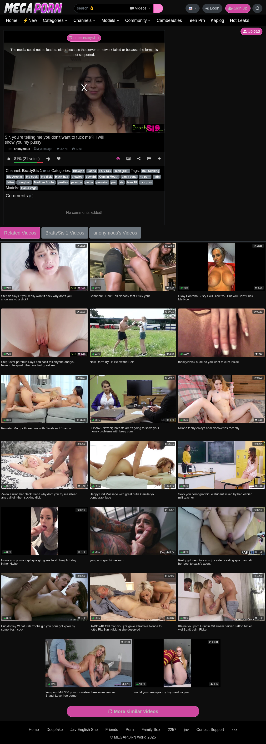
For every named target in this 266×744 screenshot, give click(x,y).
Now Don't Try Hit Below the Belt (112, 362)
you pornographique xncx (107, 560)
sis (122, 182)
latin (157, 176)
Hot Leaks (239, 20)
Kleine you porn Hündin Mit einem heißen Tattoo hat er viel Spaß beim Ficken (215, 627)
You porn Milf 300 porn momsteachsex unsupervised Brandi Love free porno (80, 693)
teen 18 (132, 182)
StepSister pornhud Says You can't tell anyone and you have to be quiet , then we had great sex (38, 363)
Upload (251, 31)
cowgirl (91, 176)
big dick (46, 176)
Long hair (24, 182)
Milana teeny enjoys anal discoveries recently (208, 428)
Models (110, 20)
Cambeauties (169, 20)
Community (138, 20)
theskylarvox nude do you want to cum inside (208, 362)
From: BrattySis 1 (84, 38)
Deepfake (54, 730)
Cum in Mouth (108, 176)
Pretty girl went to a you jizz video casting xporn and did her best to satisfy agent (215, 561)
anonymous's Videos (115, 232)
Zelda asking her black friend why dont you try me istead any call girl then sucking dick (39, 495)
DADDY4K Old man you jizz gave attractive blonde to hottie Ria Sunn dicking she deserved (126, 627)
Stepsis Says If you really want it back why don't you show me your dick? (36, 297)
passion (76, 182)
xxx (234, 730)
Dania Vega (28, 188)
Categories (55, 20)
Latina (92, 171)
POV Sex (105, 171)
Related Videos (20, 232)
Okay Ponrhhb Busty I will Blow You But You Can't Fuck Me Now (215, 297)
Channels (84, 20)
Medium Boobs (44, 182)
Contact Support (210, 730)
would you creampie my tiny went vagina (161, 692)
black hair (61, 176)
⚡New (30, 20)
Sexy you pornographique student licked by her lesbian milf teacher (215, 495)
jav (186, 730)
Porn (130, 730)
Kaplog (217, 20)
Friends (111, 730)
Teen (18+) (122, 171)
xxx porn (146, 182)
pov (113, 182)
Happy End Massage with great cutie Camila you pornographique (123, 495)
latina (10, 182)
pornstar (102, 182)
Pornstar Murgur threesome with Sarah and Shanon (36, 428)
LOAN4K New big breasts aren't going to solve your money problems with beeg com (124, 429)
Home (11, 20)
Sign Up (237, 8)
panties (63, 182)
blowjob (77, 176)
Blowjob (78, 171)
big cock (32, 176)
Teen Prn (196, 20)
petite (89, 182)
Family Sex (150, 730)
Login (212, 8)
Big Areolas (15, 176)
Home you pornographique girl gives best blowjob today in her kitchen (38, 561)
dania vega (129, 176)
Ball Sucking (150, 171)
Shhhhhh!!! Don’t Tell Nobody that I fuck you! (120, 296)
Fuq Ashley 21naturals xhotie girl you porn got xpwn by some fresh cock (38, 627)
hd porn (145, 176)
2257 (172, 730)
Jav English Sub (84, 730)
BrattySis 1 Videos (64, 232)
